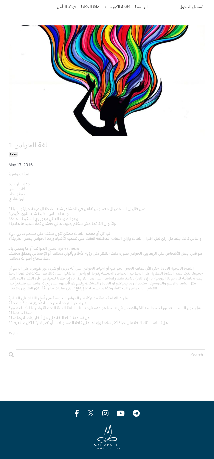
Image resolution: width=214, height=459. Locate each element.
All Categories (21, 376)
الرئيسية (141, 6)
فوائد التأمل (66, 6)
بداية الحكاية (91, 6)
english (15, 386)
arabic (13, 154)
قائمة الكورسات (117, 6)
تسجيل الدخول (191, 6)
